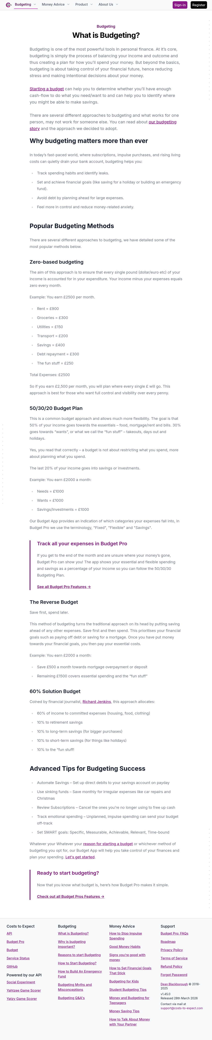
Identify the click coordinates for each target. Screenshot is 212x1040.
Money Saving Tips (124, 1011)
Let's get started (80, 857)
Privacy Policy (172, 950)
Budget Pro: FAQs (174, 933)
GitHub (12, 966)
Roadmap (168, 942)
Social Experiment (21, 982)
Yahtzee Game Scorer (24, 990)
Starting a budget (47, 88)
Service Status (18, 958)
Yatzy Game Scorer (22, 999)
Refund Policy (171, 966)
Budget (12, 950)
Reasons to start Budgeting (79, 955)
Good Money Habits (125, 947)
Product (84, 4)
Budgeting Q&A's (71, 998)
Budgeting (26, 4)
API (9, 933)
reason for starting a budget (108, 844)
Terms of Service (174, 958)
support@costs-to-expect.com (182, 1008)
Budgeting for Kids (124, 981)
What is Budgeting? (73, 933)
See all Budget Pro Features (64, 587)
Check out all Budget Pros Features (71, 896)
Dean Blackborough (174, 984)
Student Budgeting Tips (128, 990)
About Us (109, 4)
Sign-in (180, 5)
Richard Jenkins (97, 701)
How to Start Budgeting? (77, 963)
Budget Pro (15, 942)
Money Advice (56, 4)
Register (198, 5)
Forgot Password (174, 975)
